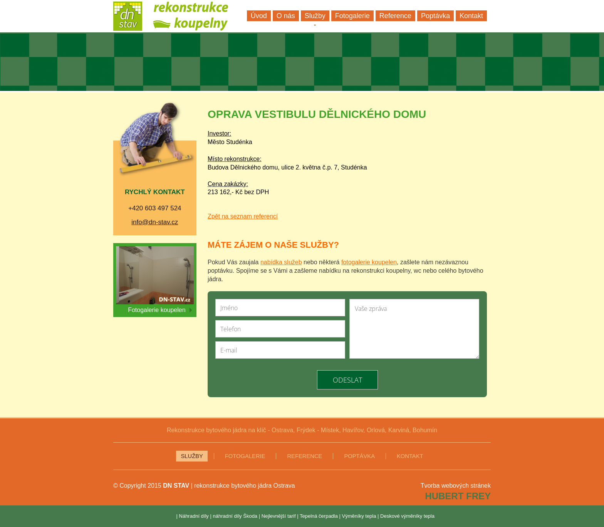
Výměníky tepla (359, 516)
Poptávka (359, 456)
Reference (304, 456)
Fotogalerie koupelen (159, 310)
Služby (192, 456)
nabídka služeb (281, 262)
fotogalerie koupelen (369, 262)
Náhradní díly (194, 516)
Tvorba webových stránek (456, 485)
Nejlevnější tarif (279, 516)
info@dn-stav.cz (154, 222)
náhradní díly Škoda (235, 516)
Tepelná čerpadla (319, 516)
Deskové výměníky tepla (407, 516)
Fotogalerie (245, 456)
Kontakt (410, 456)
